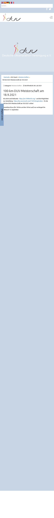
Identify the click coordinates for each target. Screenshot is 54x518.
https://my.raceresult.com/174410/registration (28, 101)
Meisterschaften (16, 85)
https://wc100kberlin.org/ (27, 98)
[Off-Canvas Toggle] (51, 17)
